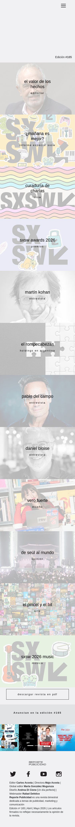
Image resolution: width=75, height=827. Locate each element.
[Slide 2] (38, 745)
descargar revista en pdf (37, 694)
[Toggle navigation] (63, 5)
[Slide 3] (45, 745)
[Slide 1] (30, 745)
